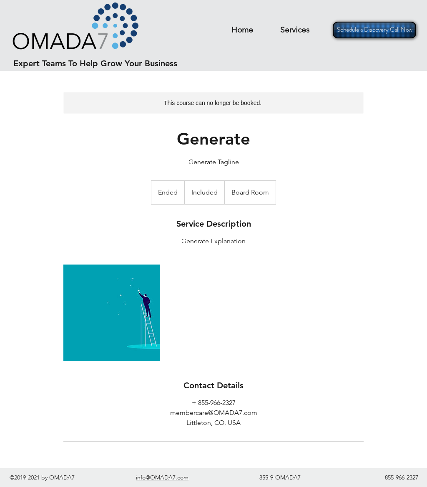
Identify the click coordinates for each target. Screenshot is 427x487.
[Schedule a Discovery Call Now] (374, 30)
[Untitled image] (111, 313)
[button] (294, 29)
